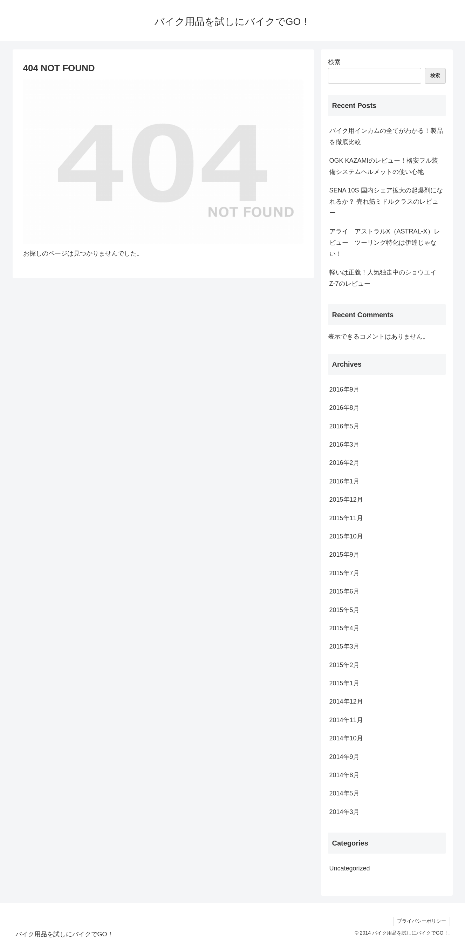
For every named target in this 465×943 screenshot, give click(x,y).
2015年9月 (344, 554)
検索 (334, 62)
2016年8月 (344, 407)
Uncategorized (349, 868)
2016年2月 (344, 462)
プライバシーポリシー (421, 921)
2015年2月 (344, 665)
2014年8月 (344, 775)
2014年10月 (346, 738)
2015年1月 (344, 683)
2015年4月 (344, 628)
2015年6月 (344, 591)
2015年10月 (346, 536)
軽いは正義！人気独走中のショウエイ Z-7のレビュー (386, 278)
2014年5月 (344, 793)
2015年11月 (346, 518)
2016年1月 (344, 481)
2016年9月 (344, 389)
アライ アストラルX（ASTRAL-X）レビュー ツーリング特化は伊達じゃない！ (384, 243)
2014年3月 (344, 811)
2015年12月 (346, 499)
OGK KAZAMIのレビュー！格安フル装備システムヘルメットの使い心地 (383, 166)
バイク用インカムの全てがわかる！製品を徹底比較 (386, 136)
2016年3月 (344, 444)
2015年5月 (344, 609)
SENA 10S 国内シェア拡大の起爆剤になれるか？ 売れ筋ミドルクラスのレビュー (386, 202)
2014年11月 (346, 720)
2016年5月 (344, 426)
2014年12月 (346, 701)
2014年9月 (344, 756)
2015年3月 (344, 646)
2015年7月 (344, 573)
